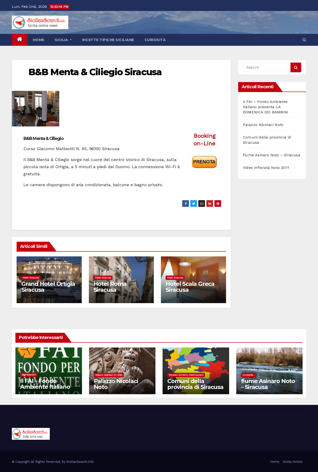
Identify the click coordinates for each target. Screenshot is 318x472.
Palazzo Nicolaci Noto (263, 124)
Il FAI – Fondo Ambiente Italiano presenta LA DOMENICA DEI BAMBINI (265, 106)
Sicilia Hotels (293, 461)
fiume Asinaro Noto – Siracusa (271, 155)
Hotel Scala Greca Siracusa (190, 286)
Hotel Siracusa (31, 277)
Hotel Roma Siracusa (110, 286)
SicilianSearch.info (80, 461)
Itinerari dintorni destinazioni (186, 375)
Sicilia (63, 40)
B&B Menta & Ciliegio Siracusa (95, 72)
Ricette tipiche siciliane (108, 40)
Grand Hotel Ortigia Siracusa (48, 286)
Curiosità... (248, 375)
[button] (304, 39)
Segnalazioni (29, 374)
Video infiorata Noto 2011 (266, 167)
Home (38, 40)
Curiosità (155, 40)
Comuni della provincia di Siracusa (195, 384)
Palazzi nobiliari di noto (108, 375)
